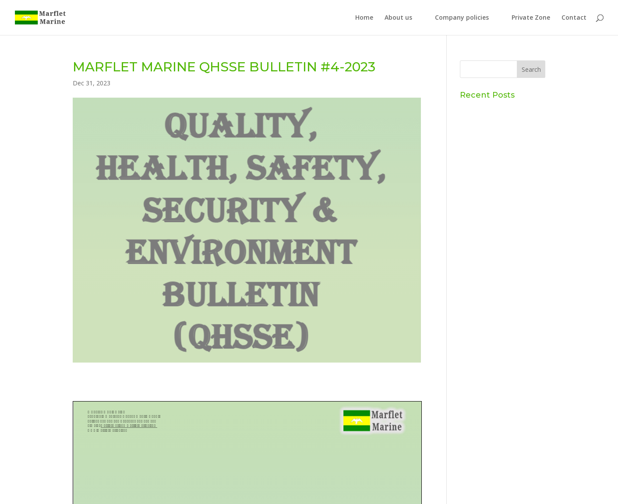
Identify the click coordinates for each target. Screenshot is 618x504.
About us (398, 17)
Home (364, 17)
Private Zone (531, 17)
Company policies (462, 17)
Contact (573, 17)
